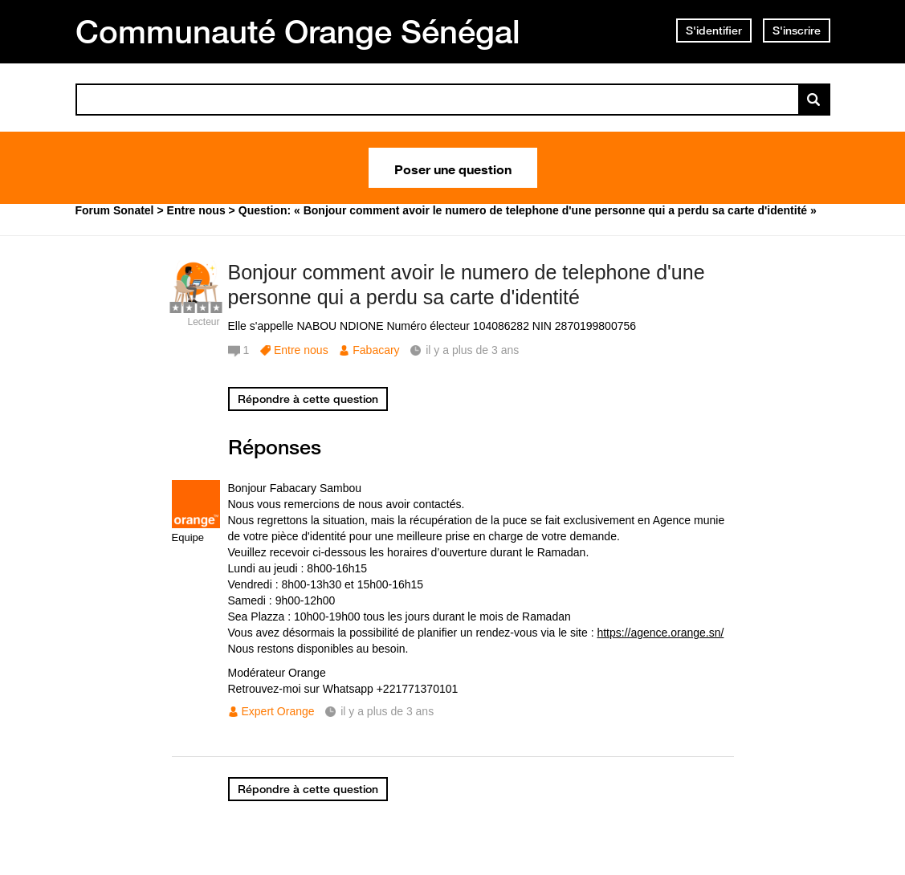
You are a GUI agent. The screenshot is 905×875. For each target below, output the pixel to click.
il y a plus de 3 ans (387, 711)
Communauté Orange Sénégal (297, 31)
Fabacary (376, 350)
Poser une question (453, 168)
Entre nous (301, 350)
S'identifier (714, 30)
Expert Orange (278, 711)
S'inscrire (797, 30)
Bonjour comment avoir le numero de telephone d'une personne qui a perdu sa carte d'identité (466, 284)
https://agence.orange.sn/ (660, 632)
